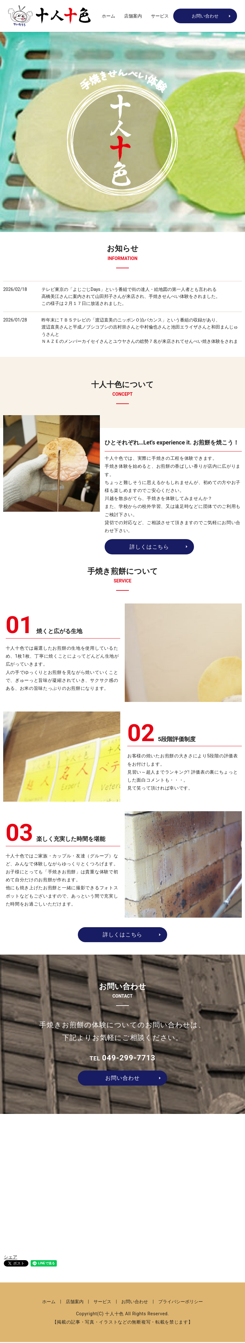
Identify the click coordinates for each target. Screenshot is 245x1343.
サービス (160, 15)
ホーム (108, 15)
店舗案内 (133, 15)
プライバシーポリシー (180, 1302)
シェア (10, 1257)
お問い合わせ (205, 15)
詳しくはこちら (149, 547)
